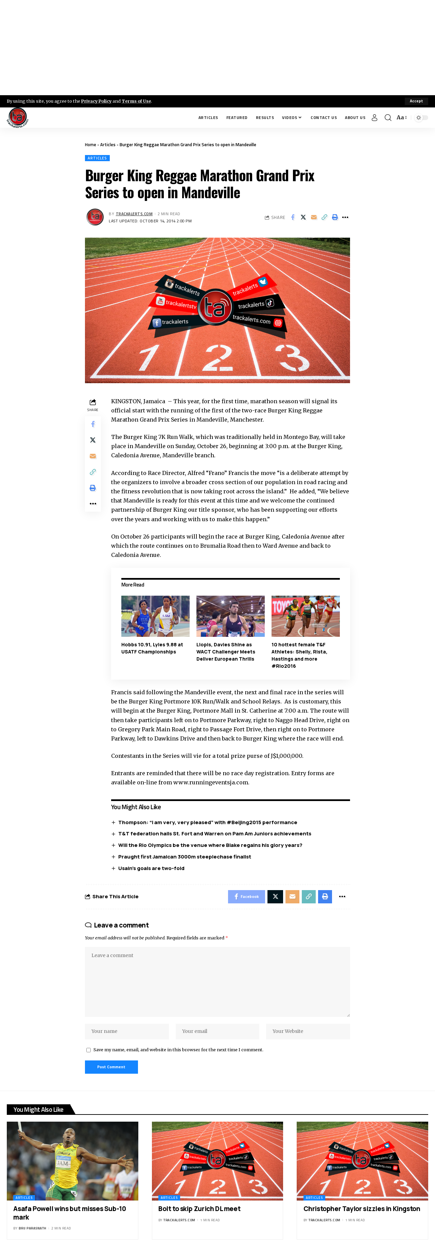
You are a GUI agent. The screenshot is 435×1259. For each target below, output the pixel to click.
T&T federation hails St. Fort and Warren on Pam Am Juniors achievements (215, 833)
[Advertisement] (217, 47)
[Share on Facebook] (292, 217)
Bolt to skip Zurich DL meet (199, 1211)
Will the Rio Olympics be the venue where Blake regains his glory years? (211, 845)
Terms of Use (138, 101)
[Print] (335, 217)
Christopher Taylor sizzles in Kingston (361, 1211)
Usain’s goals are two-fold (152, 868)
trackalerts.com (134, 214)
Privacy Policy (97, 101)
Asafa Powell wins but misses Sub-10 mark (69, 1215)
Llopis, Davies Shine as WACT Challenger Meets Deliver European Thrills (226, 651)
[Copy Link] (324, 217)
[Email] (313, 217)
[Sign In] (374, 117)
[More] (345, 217)
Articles (108, 144)
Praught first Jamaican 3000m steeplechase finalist (185, 856)
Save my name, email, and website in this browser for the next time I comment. (178, 1052)
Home (90, 144)
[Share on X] (303, 217)
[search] (388, 117)
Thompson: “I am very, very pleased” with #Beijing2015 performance (208, 822)
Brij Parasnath (33, 1231)
